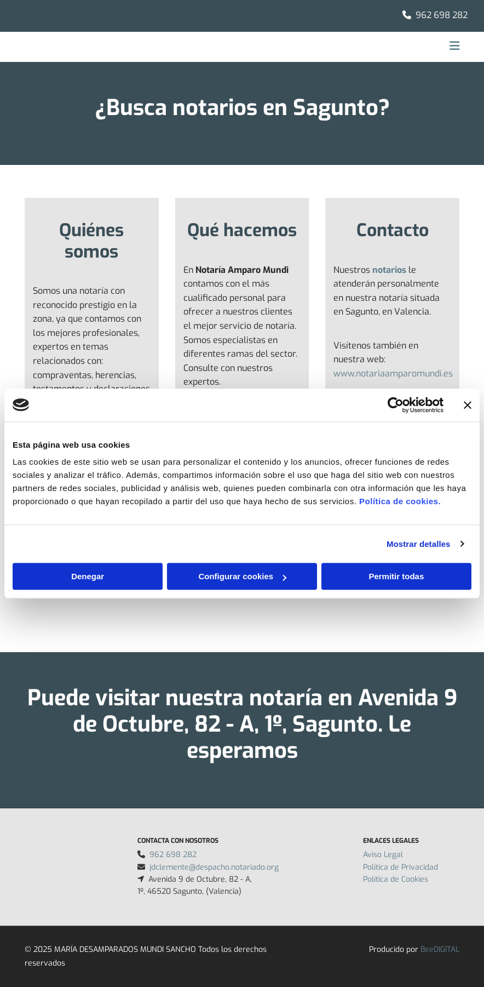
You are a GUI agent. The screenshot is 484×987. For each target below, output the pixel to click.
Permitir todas (396, 576)
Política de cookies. (400, 501)
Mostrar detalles (419, 544)
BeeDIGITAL (439, 949)
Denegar (87, 576)
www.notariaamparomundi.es (393, 373)
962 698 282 (442, 15)
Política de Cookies (395, 879)
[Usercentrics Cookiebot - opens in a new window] (395, 405)
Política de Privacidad (400, 867)
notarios (389, 270)
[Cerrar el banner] (467, 405)
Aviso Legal (383, 854)
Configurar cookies (242, 576)
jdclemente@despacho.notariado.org (214, 867)
